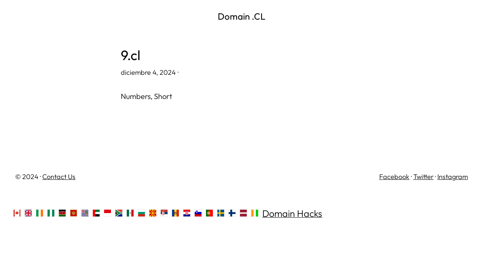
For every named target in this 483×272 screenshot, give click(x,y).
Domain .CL (241, 16)
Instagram (452, 176)
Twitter (423, 176)
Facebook (394, 176)
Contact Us (58, 176)
